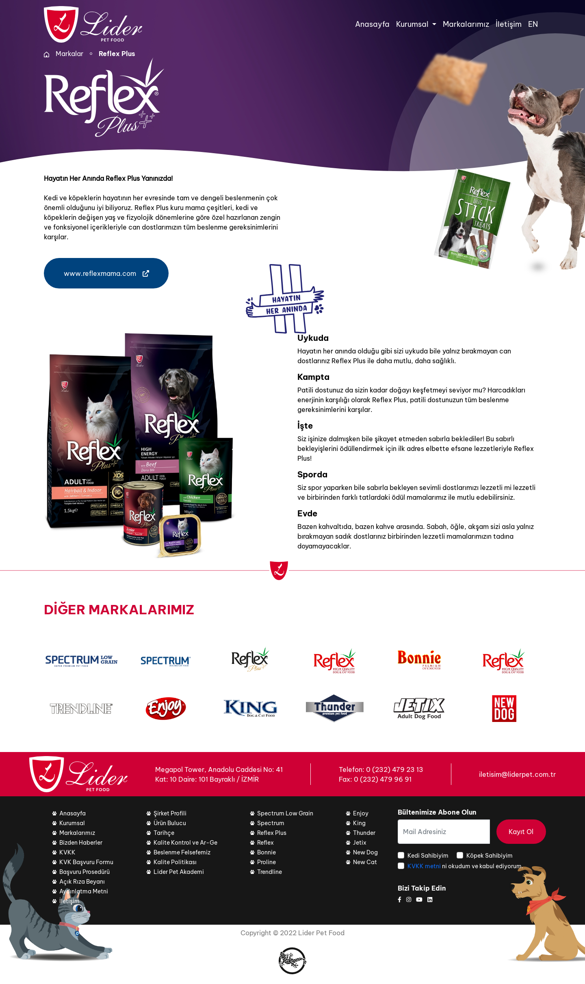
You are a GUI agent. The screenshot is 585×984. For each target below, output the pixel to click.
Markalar (69, 54)
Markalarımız (466, 24)
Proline (266, 862)
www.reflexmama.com (106, 273)
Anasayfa (372, 24)
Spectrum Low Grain (285, 813)
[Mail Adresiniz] (444, 831)
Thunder (364, 833)
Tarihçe (164, 833)
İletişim (509, 24)
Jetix (359, 842)
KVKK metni (424, 866)
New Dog (365, 852)
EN (533, 24)
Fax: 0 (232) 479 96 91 (375, 779)
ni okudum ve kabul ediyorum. (465, 866)
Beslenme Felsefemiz (182, 852)
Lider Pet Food (321, 933)
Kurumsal (72, 823)
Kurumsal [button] (413, 24)
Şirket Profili (170, 813)
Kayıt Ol (521, 832)
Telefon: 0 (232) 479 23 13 (381, 769)
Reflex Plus (117, 54)
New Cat (365, 862)
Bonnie (266, 852)
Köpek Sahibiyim (489, 855)
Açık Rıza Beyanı (82, 881)
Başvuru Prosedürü (84, 872)
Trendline (269, 872)
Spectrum (270, 823)
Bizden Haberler (80, 842)
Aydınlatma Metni (83, 891)
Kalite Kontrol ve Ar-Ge (185, 842)
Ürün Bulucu (170, 823)
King (359, 823)
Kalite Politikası (175, 862)
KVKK (67, 852)
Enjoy (360, 813)
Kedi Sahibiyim (427, 855)
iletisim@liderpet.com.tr (517, 774)
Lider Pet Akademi (179, 872)
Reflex (265, 842)
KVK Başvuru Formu (86, 862)
